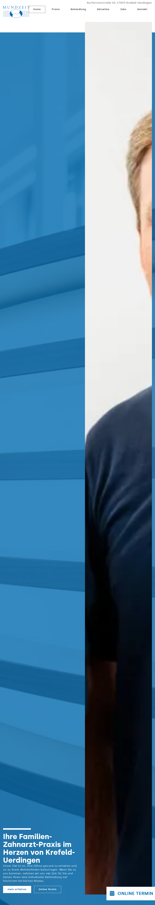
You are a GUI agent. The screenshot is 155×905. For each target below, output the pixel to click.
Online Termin (48, 889)
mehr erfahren (17, 889)
